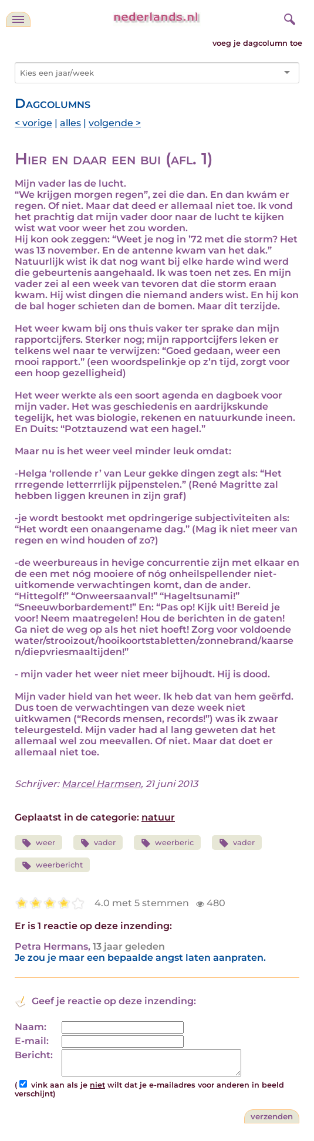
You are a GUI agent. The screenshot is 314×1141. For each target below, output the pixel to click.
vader (98, 843)
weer (38, 843)
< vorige (33, 123)
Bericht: (34, 1055)
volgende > (115, 123)
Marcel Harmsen (101, 783)
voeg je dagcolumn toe (257, 43)
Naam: (30, 1026)
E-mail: (32, 1041)
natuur (158, 817)
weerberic (167, 843)
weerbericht (52, 865)
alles (70, 123)
